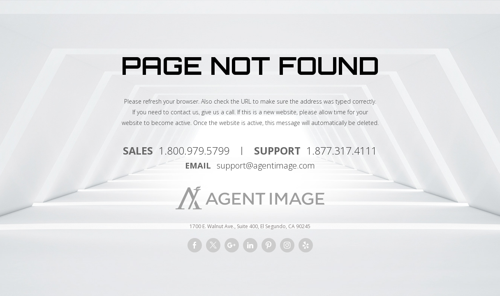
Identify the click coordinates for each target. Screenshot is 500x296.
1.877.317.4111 (341, 150)
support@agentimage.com (266, 165)
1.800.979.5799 (194, 150)
